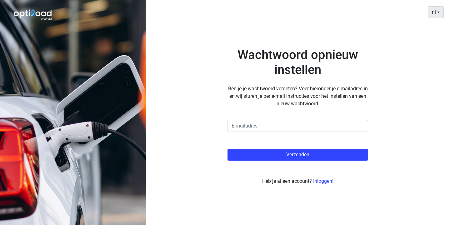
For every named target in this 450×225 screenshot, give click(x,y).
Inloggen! (323, 181)
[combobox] (436, 12)
